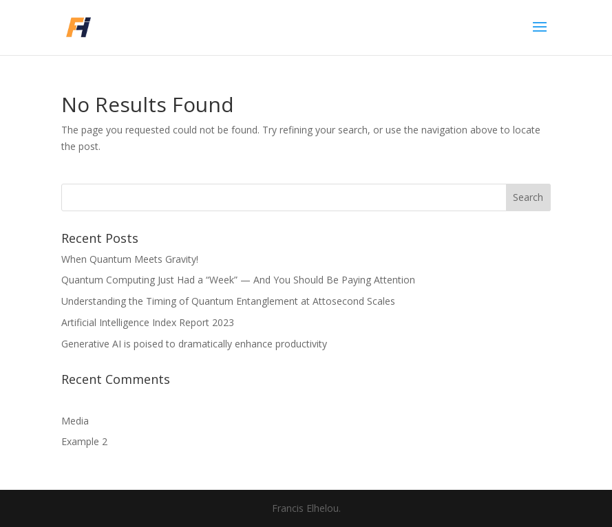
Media (75, 420)
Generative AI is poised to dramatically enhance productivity (194, 343)
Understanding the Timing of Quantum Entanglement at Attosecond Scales (228, 301)
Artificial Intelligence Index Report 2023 (147, 322)
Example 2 (84, 441)
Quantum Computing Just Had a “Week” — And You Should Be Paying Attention (238, 279)
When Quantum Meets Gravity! (129, 259)
